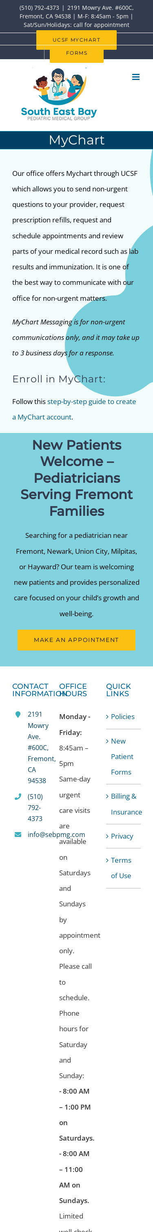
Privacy (122, 836)
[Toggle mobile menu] (136, 77)
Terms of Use (121, 867)
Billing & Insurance (124, 803)
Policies (123, 716)
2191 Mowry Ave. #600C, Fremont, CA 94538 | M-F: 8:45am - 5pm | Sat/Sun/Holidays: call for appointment (77, 16)
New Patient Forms (122, 756)
